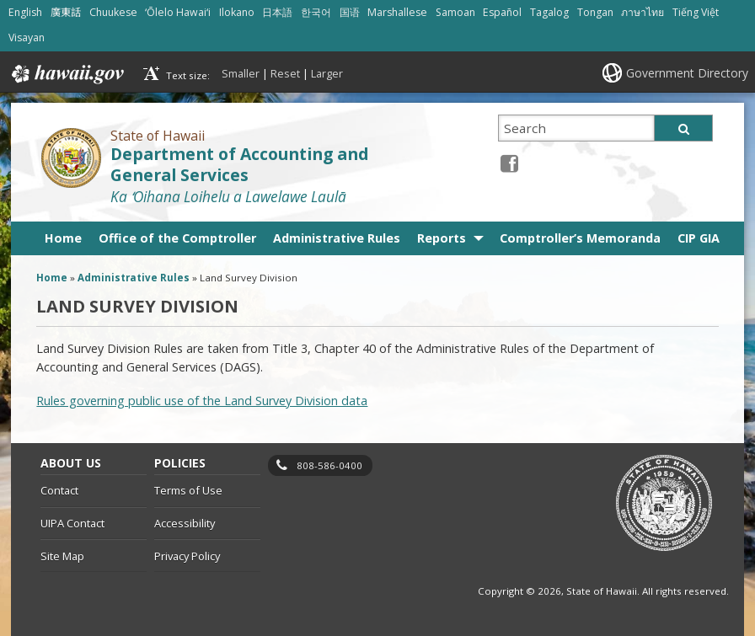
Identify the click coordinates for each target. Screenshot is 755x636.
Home (63, 238)
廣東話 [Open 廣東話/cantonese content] (66, 12)
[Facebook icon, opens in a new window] (509, 163)
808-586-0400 (329, 465)
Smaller (241, 73)
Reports (441, 238)
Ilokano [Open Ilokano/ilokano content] (236, 12)
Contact (59, 490)
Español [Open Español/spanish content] (502, 12)
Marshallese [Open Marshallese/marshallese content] (397, 12)
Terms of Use (188, 490)
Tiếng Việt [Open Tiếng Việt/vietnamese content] (695, 12)
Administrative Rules (336, 238)
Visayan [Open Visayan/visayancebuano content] (26, 37)
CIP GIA (698, 238)
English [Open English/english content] (25, 12)
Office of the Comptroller (177, 238)
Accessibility (184, 523)
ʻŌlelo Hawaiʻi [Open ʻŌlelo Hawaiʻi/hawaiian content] (178, 12)
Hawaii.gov (66, 74)
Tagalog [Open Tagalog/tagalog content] (549, 12)
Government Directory (687, 73)
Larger (327, 73)
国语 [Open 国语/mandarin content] (350, 12)
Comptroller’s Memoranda (580, 238)
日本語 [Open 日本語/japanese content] (277, 12)
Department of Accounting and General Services (239, 164)
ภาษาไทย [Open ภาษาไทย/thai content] (642, 12)
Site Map (62, 556)
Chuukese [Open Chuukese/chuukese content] (113, 12)
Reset (285, 73)
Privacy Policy (187, 556)
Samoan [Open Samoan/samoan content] (455, 12)
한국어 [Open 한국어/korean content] (316, 12)
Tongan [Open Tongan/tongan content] (595, 12)
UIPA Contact (72, 523)
